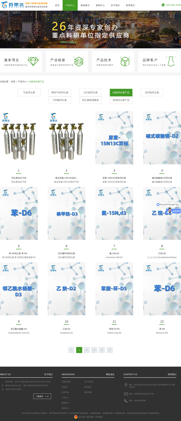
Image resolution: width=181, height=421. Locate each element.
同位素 (64, 387)
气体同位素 (29, 92)
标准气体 (65, 392)
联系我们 (130, 5)
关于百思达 (88, 382)
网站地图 (88, 392)
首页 (57, 5)
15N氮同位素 (60, 100)
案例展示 (85, 5)
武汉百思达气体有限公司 (31, 413)
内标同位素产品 (121, 92)
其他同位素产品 (121, 100)
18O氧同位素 (152, 92)
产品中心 (70, 5)
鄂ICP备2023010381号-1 (59, 413)
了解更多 (39, 396)
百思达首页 (66, 382)
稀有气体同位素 (59, 92)
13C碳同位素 (90, 92)
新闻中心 (100, 5)
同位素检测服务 (90, 100)
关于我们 (115, 5)
